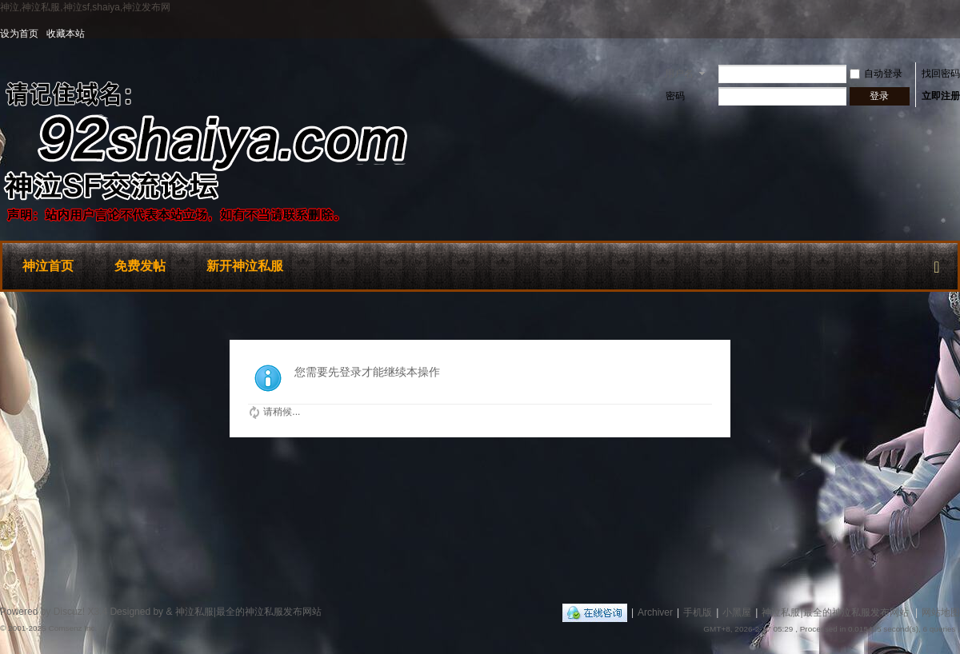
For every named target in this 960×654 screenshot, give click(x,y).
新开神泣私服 (244, 266)
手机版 (697, 612)
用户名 (679, 73)
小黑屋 (736, 612)
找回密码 (941, 73)
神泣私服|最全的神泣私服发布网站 (835, 612)
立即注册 (941, 96)
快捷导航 (937, 264)
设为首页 (19, 33)
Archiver (655, 612)
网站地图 (941, 612)
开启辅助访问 (956, 33)
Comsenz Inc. (72, 628)
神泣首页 (48, 266)
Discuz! (69, 611)
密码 (675, 96)
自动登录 (876, 73)
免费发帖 (140, 266)
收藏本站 (65, 33)
